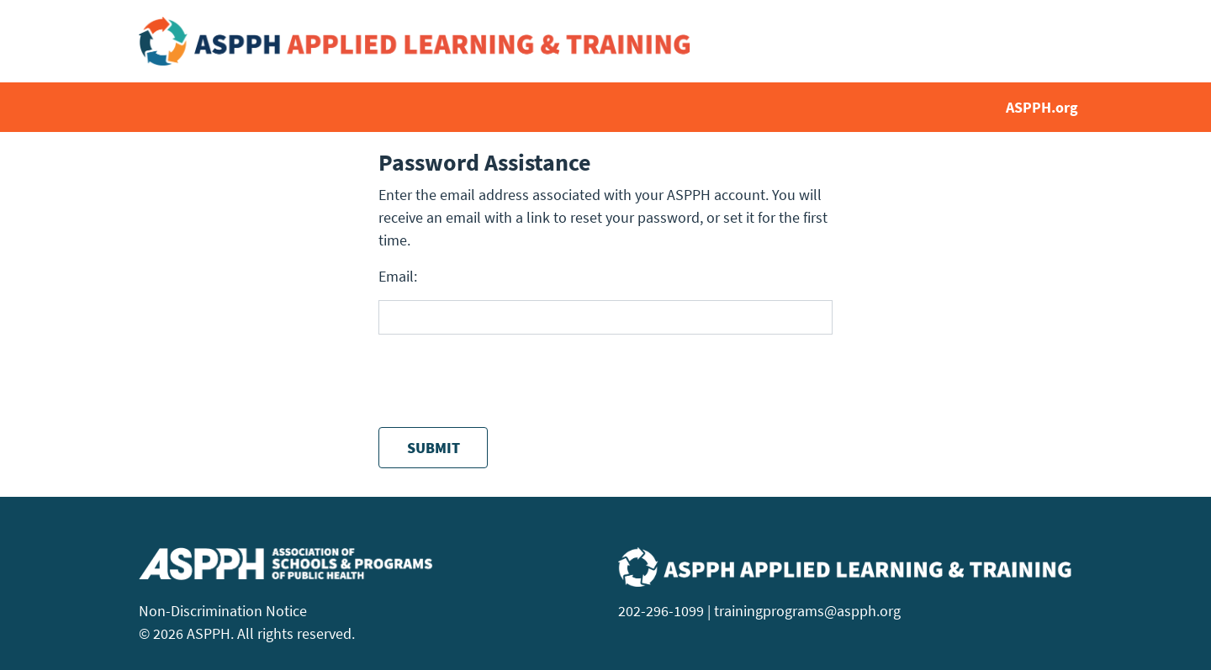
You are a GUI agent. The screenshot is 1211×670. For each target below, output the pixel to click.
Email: (397, 276)
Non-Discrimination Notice (223, 610)
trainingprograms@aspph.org (807, 610)
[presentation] (506, 381)
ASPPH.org (1042, 107)
